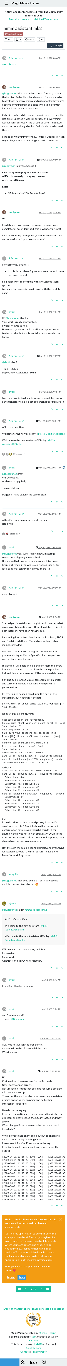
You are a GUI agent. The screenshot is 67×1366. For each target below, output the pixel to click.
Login (22, 1277)
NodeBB (38, 1344)
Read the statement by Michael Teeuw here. (33, 19)
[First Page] (19, 1289)
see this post (9, 64)
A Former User (16, 58)
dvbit (12, 312)
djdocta (13, 903)
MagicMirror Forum (25, 3)
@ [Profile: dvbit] (6, 362)
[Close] (61, 1219)
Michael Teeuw (47, 1332)
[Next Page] (41, 1289)
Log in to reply (55, 45)
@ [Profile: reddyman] (8, 165)
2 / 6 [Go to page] (33, 1288)
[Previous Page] (26, 1289)
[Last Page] (47, 1289)
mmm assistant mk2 (36, 909)
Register (11, 1277)
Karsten (33, 1340)
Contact (25, 1351)
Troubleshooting (13, 34)
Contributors (33, 1347)
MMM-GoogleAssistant (51, 433)
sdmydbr (13, 874)
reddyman (14, 87)
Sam (33, 1336)
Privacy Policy (39, 1351)
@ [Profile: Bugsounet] (9, 93)
